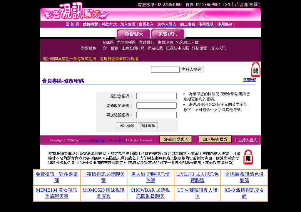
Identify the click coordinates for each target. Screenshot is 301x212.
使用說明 (249, 80)
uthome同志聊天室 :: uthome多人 (102, 140)
